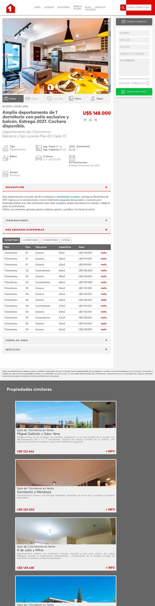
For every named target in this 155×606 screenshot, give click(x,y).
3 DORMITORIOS (50, 240)
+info (104, 253)
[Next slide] (107, 56)
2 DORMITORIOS (30, 240)
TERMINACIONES (17, 220)
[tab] (27, 92)
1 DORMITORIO (11, 240)
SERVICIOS (13, 350)
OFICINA (66, 240)
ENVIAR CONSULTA (137, 22)
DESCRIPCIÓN (15, 187)
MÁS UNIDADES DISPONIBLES (25, 230)
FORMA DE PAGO (17, 340)
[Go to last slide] (6, 56)
